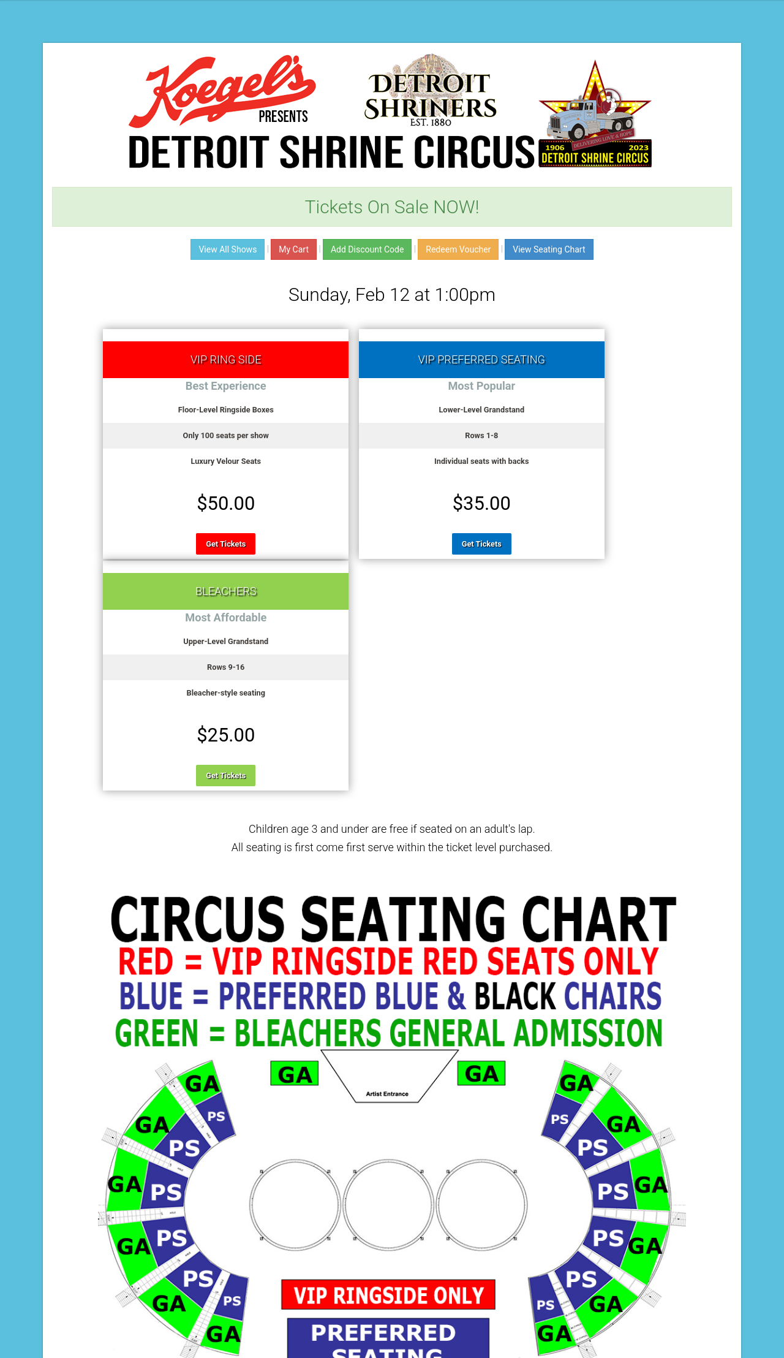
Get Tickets (196, 543)
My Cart (294, 249)
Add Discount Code (367, 249)
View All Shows (227, 249)
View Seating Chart (549, 249)
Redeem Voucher (458, 249)
